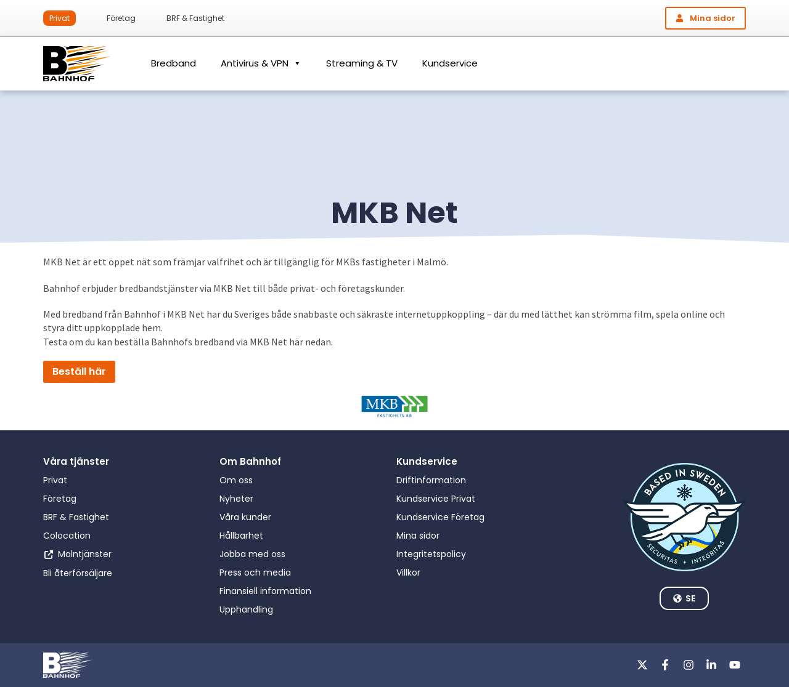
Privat (59, 18)
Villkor (408, 572)
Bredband (173, 63)
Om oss (236, 480)
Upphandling (246, 609)
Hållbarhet (241, 535)
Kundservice (450, 63)
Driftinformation (431, 480)
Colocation (67, 535)
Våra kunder (245, 517)
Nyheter (236, 498)
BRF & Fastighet (195, 18)
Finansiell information (265, 591)
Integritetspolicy (431, 554)
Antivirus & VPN (261, 63)
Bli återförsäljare (77, 573)
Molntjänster (85, 554)
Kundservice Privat (435, 498)
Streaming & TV (362, 63)
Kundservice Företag (440, 517)
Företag (121, 18)
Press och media (255, 572)
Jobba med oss (252, 554)
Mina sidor (417, 535)
